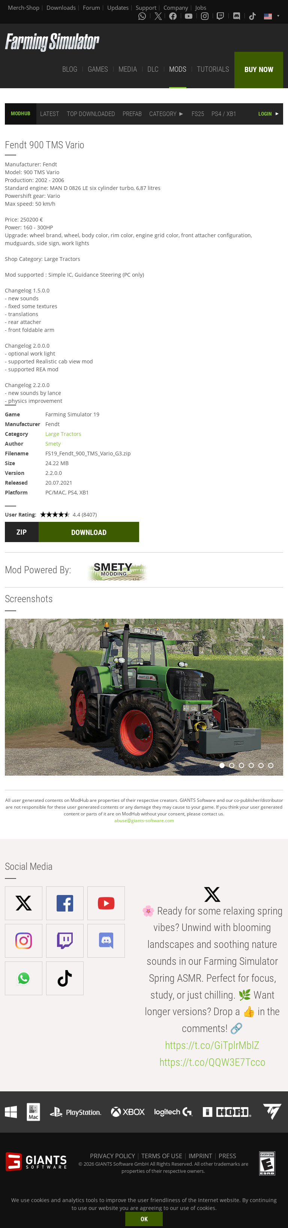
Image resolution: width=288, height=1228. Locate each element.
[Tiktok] (253, 16)
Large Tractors (63, 433)
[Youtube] (189, 16)
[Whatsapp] (142, 16)
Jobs (200, 7)
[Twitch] (221, 16)
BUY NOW (258, 69)
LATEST (49, 114)
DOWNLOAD (88, 532)
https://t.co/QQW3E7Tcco (212, 1062)
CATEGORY (163, 114)
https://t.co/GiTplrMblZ (212, 1045)
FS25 (198, 114)
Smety (53, 443)
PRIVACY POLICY (112, 1156)
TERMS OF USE (161, 1156)
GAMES (98, 69)
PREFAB (132, 114)
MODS (177, 69)
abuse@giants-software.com (144, 820)
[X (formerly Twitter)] (158, 16)
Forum (91, 7)
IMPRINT (200, 1156)
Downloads (61, 7)
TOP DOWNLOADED (91, 114)
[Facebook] (173, 16)
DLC (153, 69)
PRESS (227, 1156)
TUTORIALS (213, 69)
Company (176, 7)
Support (146, 7)
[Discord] (237, 16)
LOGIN (265, 114)
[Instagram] (205, 16)
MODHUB (20, 113)
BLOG (69, 69)
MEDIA (127, 69)
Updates (118, 7)
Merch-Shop (23, 7)
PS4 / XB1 (224, 114)
